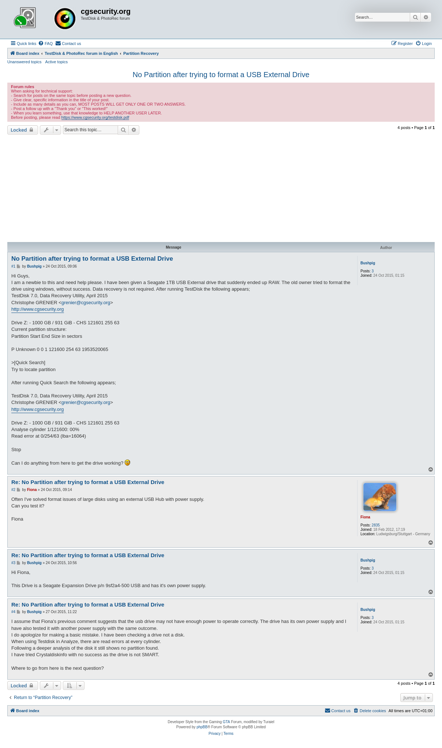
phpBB (202, 727)
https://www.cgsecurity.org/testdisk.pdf (95, 117)
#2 (13, 490)
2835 (376, 525)
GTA (226, 722)
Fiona (365, 517)
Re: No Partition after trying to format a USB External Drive (87, 482)
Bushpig (367, 263)
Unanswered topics (24, 62)
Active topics (56, 62)
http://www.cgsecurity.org (37, 309)
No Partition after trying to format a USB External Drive (221, 75)
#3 (13, 563)
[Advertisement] (221, 189)
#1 (13, 266)
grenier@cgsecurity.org (85, 302)
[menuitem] (45, 43)
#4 (13, 612)
